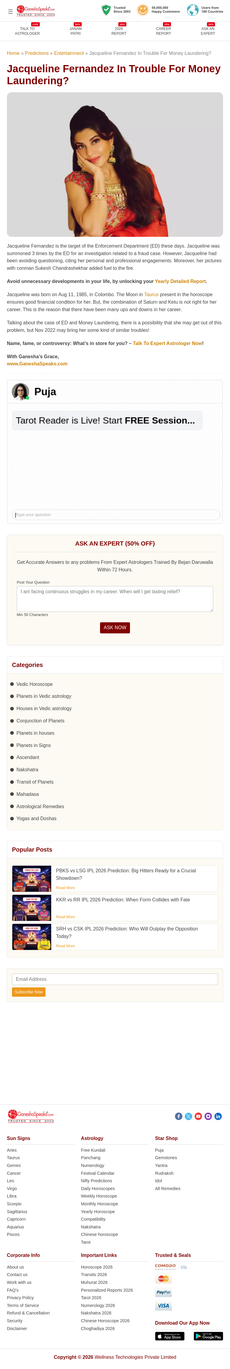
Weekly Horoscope (99, 1196)
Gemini (14, 1165)
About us (15, 1267)
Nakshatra (27, 769)
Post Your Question (33, 582)
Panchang (90, 1157)
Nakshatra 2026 (96, 1313)
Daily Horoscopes (98, 1188)
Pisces (13, 1234)
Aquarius (15, 1227)
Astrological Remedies (40, 806)
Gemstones (166, 1157)
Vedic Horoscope (34, 684)
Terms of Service (23, 1305)
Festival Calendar (97, 1173)
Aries (12, 1150)
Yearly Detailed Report (180, 281)
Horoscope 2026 (97, 1267)
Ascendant (27, 757)
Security (14, 1320)
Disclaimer (17, 1328)
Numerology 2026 (98, 1305)
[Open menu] (10, 11)
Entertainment (69, 53)
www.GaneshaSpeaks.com (37, 363)
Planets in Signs (33, 745)
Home (13, 53)
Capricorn (16, 1219)
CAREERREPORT (163, 31)
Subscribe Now (29, 992)
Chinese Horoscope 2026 (105, 1320)
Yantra (161, 1165)
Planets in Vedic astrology (43, 696)
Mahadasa (27, 794)
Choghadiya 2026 (98, 1328)
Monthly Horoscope (99, 1203)
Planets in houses (35, 733)
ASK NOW (115, 627)
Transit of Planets (35, 781)
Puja (159, 1150)
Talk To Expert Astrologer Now (167, 343)
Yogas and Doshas (36, 818)
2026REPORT (118, 31)
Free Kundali (93, 1150)
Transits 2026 (94, 1274)
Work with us (19, 1282)
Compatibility (93, 1219)
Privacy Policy (20, 1297)
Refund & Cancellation (28, 1313)
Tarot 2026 (91, 1297)
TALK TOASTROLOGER (27, 31)
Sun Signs (18, 1138)
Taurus (151, 294)
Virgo (12, 1188)
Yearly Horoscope (98, 1211)
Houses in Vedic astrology (44, 708)
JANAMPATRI (75, 31)
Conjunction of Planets (40, 720)
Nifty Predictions (96, 1180)
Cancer (14, 1173)
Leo (10, 1180)
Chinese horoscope (99, 1234)
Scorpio (14, 1203)
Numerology (92, 1165)
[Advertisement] (115, 1056)
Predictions (37, 53)
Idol (158, 1180)
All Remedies (168, 1188)
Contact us (17, 1274)
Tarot (85, 1242)
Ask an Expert (208, 31)
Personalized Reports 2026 (107, 1290)
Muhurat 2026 (94, 1282)
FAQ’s (13, 1290)
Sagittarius (17, 1211)
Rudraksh (164, 1173)
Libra (11, 1196)
